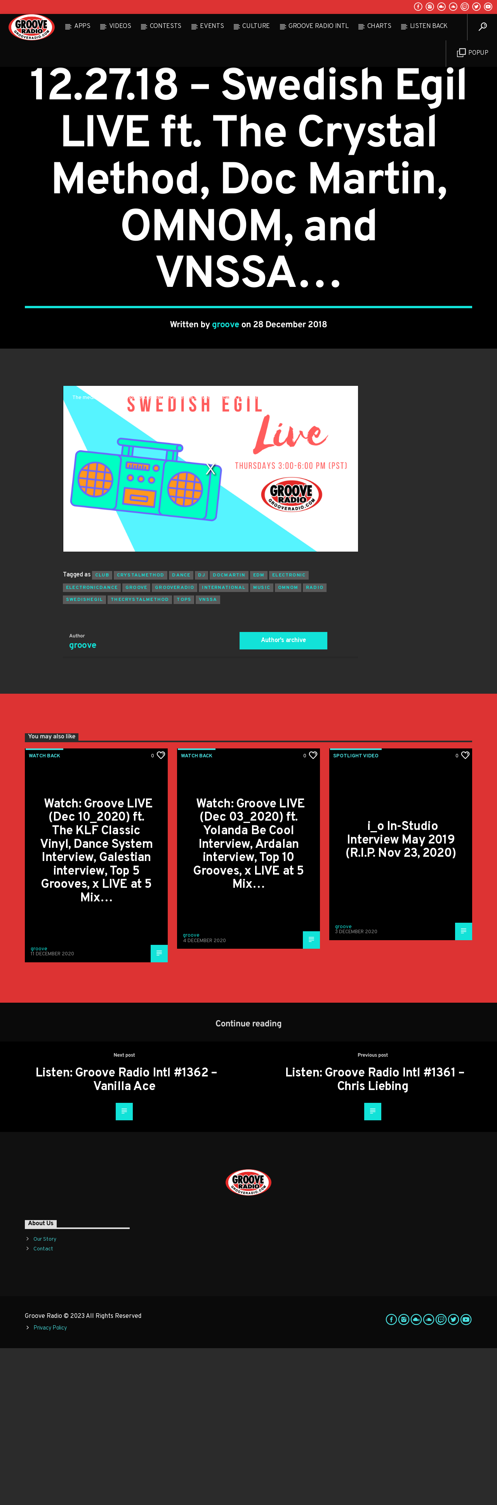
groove (226, 403)
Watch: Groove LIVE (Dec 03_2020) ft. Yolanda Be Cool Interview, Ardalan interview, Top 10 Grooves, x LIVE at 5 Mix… (249, 1001)
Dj (201, 732)
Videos (120, 26)
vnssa (208, 756)
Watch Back (248, 131)
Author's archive (283, 797)
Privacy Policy (50, 1485)
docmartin (229, 732)
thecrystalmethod (140, 756)
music (261, 744)
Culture (256, 26)
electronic (289, 732)
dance (181, 732)
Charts (379, 26)
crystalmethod (141, 732)
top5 (184, 756)
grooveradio (174, 744)
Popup (472, 53)
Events (212, 26)
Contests (165, 26)
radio (314, 744)
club (102, 732)
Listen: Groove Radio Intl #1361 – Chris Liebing (375, 1237)
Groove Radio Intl (318, 26)
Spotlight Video (356, 913)
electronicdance (92, 744)
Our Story (44, 1396)
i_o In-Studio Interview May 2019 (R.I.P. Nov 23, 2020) (401, 997)
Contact (43, 1406)
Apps (82, 26)
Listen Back (429, 26)
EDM (259, 732)
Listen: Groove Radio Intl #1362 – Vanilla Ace (126, 1237)
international (223, 744)
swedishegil (84, 756)
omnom (288, 744)
